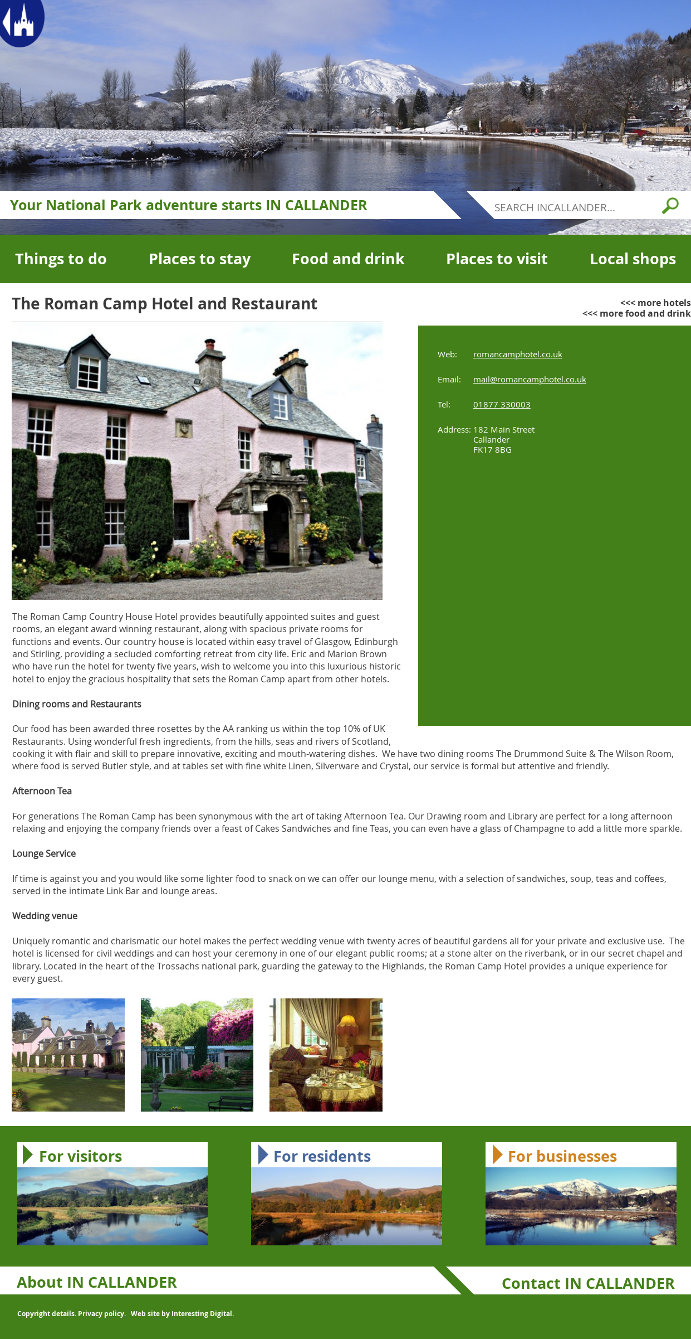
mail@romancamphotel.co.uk (529, 379)
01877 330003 (502, 404)
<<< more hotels (655, 303)
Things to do (61, 258)
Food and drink (348, 258)
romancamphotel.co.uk (517, 354)
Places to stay (200, 258)
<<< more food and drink (636, 313)
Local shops (633, 258)
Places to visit (497, 258)
